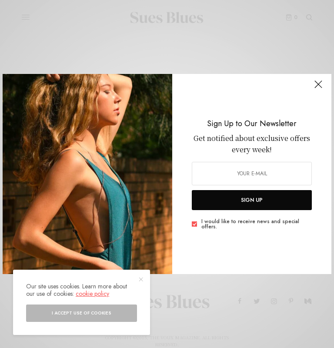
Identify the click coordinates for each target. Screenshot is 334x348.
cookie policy (92, 293)
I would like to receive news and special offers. (250, 224)
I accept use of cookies (81, 313)
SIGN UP (252, 200)
